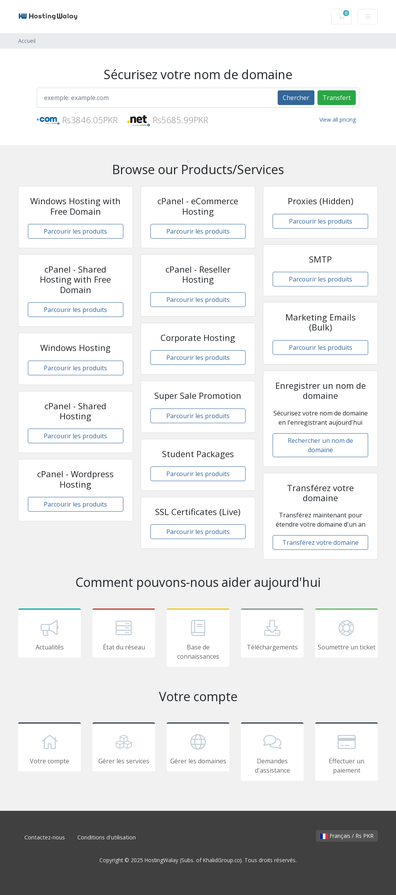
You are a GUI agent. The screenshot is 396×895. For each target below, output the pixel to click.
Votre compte (49, 748)
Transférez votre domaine (320, 542)
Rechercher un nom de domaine (320, 445)
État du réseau (123, 634)
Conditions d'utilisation (106, 837)
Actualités (49, 634)
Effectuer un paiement (346, 753)
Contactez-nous (44, 837)
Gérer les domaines (198, 748)
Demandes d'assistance (272, 753)
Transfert (337, 97)
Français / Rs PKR (347, 835)
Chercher (296, 97)
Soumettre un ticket (346, 634)
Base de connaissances (198, 639)
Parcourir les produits (75, 231)
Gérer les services (123, 748)
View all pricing (337, 119)
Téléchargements (272, 634)
